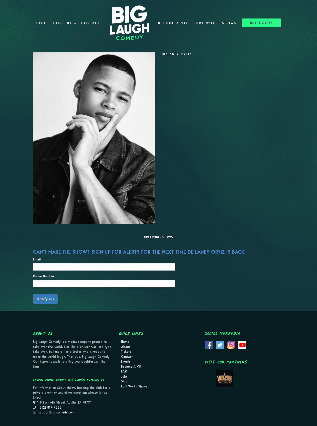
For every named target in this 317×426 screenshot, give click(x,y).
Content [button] (64, 23)
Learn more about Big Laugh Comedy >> (69, 380)
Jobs (124, 376)
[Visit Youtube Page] (242, 345)
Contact (90, 23)
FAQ (124, 371)
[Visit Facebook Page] (209, 345)
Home (42, 23)
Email (37, 259)
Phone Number (43, 276)
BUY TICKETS (261, 23)
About (125, 347)
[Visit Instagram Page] (231, 345)
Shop (124, 381)
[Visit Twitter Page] (220, 345)
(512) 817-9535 (50, 407)
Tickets (126, 352)
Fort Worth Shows (215, 23)
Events (125, 361)
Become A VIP (173, 23)
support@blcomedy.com (56, 412)
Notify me (45, 299)
